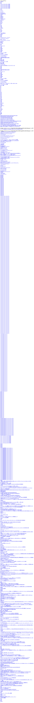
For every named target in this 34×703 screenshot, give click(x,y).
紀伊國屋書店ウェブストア (4, 146)
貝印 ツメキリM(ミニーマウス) (5, 687)
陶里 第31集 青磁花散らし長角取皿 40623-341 (7, 578)
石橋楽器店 (2, 144)
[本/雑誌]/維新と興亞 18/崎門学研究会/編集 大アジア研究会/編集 (11, 509)
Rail (1, 646)
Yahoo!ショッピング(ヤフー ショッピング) (7, 132)
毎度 (1, 58)
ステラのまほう (3, 501)
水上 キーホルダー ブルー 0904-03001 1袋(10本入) (8, 566)
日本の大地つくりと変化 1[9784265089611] (7, 597)
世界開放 (1, 550)
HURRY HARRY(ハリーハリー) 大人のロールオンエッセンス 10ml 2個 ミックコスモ (14, 672)
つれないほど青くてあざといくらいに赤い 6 (7, 555)
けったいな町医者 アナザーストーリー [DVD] (8, 580)
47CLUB (1, 165)
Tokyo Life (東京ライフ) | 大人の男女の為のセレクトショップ (10, 155)
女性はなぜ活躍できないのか (5, 568)
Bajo (1, 692)
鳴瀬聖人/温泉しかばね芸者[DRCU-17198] (7, 585)
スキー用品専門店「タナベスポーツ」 (6, 455)
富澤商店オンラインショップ (5, 171)
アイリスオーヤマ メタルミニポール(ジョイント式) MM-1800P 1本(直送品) (12, 520)
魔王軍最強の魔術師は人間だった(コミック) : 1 (8, 696)
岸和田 (1, 48)
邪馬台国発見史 (3, 491)
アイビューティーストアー (4, 196)
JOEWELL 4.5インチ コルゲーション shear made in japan (9, 123)
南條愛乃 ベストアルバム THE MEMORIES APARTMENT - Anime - (11, 614)
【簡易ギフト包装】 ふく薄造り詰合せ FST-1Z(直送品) (9, 583)
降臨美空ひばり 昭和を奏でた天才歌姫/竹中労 (8, 674)
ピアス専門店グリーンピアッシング (6, 150)
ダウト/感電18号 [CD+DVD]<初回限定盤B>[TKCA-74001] (9, 644)
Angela (1, 607)
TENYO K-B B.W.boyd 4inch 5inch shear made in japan (8, 115)
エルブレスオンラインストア (5, 167)
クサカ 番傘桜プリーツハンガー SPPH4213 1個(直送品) (9, 613)
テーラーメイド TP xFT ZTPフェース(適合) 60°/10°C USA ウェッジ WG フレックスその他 (15, 634)
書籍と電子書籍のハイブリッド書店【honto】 (7, 154)
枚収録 (1, 590)
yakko (1, 27)
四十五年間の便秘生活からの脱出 (6, 540)
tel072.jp (1, 17)
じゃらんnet (2, 143)
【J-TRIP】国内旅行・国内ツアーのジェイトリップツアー (10, 157)
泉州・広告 (2, 59)
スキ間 (1, 630)
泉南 (1, 51)
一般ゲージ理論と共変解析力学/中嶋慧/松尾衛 (8, 609)
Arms (1, 699)
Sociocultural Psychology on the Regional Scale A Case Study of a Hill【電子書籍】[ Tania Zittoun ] (15, 608)
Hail (1, 700)
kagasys (1, 589)
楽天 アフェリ (3, 39)
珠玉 (1, 23)
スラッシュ (2, 529)
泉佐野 (1, 50)
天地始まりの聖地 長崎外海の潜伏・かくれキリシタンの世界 (10, 606)
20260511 (1, 1)
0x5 (0, 110)
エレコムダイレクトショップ (5, 161)
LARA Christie (2, 173)
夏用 (1, 653)
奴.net (1, 21)
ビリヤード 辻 (2, 64)
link (1, 2)
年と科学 (1, 615)
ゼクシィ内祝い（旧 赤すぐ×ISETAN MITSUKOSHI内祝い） (10, 153)
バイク (1, 513)
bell (0, 521)
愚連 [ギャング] (3, 582)
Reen (1, 648)
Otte (1, 698)
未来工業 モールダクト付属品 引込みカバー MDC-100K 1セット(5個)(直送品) (13, 538)
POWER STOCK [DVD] (4, 594)
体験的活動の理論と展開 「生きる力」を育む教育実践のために (10, 681)
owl (0, 29)
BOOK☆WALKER (3, 168)
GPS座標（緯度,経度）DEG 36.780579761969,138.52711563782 (10, 670)
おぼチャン (2, 105)
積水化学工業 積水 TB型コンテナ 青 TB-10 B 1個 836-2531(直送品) (11, 541)
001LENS (1, 176)
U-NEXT (1, 172)
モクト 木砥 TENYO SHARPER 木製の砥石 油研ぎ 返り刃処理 (10, 125)
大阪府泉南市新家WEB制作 (5, 57)
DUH (1, 599)
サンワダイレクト (3, 170)
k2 (0, 24)
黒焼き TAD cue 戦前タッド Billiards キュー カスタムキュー (10, 126)
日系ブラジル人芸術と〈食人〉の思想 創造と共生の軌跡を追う (10, 504)
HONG (1, 701)
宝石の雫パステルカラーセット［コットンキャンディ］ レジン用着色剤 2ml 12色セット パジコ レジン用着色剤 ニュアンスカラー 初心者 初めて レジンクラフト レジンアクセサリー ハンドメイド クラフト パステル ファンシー (16, 574)
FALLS (1, 544)
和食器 (1, 620)
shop (1, 35)
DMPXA (1, 515)
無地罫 (1, 587)
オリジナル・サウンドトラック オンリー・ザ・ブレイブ (9, 530)
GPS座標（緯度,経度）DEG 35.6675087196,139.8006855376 (9, 493)
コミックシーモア (3, 169)
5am (1, 581)
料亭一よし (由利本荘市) (4, 688)
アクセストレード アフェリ (5, 37)
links (1, 66)
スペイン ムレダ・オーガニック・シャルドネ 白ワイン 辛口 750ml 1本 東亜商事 (13, 497)
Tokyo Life (2, 178)
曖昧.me (1, 42)
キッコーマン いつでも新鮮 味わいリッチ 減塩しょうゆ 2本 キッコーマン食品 (13, 561)
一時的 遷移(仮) (3, 33)
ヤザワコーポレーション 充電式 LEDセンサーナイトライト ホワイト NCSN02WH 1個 (14, 527)
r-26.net (1, 14)
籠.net (1, 20)
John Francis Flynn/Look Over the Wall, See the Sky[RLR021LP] (10, 667)
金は (1, 542)
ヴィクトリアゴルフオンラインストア (6, 136)
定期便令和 (2, 600)
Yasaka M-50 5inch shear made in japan (6, 117)
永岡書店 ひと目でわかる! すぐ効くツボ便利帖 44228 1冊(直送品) (11, 685)
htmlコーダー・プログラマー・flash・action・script (8, 83)
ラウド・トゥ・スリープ (4, 528)
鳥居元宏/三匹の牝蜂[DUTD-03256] (6, 611)
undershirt (1, 537)
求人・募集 (2, 62)
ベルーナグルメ (3, 164)
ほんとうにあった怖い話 (4, 618)
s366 (1, 26)
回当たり (1, 616)
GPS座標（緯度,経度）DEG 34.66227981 (7, 652)
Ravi (1, 647)
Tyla (1, 519)
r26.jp (1, 15)
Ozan (1, 695)
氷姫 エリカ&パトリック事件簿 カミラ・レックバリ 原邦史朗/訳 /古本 (12, 675)
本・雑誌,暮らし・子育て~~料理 (5, 483)
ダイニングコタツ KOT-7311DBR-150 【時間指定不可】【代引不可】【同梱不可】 (14, 682)
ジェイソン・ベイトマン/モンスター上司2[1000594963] (9, 617)
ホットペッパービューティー (5, 156)
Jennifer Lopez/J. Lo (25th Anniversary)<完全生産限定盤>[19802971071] (11, 683)
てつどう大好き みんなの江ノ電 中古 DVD (7, 562)
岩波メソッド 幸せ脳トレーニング (6, 559)
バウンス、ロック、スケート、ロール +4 (7, 661)
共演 (1, 569)
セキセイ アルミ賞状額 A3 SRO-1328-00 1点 (7, 684)
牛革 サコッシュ (3, 512)
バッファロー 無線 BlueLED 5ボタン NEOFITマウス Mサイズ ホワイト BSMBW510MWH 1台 (15, 603)
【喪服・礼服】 (15, 481)
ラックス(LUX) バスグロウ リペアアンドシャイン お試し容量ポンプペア (12, 641)
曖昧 (1, 113)
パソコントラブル (3, 56)
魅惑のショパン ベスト (4, 673)
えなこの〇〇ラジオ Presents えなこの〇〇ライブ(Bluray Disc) (10, 496)
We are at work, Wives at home (5, 556)
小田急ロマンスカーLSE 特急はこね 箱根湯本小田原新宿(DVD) (10, 593)
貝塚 (1, 49)
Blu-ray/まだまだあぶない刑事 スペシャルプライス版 (9, 659)
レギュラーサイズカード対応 (5, 4)
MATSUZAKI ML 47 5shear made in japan (6, 116)
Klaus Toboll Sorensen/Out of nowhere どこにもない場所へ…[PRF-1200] (11, 502)
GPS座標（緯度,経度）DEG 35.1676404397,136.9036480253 (9, 639)
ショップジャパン (3, 174)
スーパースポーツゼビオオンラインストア (7, 135)
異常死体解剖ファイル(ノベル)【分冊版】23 (7, 598)
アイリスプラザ (3, 134)
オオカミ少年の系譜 (3, 551)
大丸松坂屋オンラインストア (5, 152)
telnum (1, 104)
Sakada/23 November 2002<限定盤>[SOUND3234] (8, 689)
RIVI (1, 656)
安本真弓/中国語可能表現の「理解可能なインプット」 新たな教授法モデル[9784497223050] (15, 671)
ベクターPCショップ (3, 151)
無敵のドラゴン (3, 612)
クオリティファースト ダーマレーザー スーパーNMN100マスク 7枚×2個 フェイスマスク (15, 657)
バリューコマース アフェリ (5, 40)
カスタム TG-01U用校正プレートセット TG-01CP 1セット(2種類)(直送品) (12, 570)
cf (0, 32)
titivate (1, 443)
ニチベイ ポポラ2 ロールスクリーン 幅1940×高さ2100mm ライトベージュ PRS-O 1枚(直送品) (15, 645)
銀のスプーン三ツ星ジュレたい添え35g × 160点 (8, 643)
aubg (1, 109)
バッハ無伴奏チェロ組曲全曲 (5, 536)
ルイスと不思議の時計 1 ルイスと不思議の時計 (8, 677)
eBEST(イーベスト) (3, 148)
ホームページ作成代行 (4, 54)
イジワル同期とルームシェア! (5, 543)
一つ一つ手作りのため (4, 514)
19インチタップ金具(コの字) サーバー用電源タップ (8, 516)
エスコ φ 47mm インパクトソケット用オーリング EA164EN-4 (10, 577)
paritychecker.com (3, 13)
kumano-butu (2, 552)
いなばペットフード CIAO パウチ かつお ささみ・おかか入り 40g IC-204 (12, 534)
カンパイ (1, 563)
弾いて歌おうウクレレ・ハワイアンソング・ (7, 572)
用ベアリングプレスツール (4, 539)
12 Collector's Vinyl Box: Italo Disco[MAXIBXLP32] (8, 492)
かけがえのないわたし (4, 482)
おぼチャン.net (2, 18)
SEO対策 (1, 53)
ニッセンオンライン (3, 138)
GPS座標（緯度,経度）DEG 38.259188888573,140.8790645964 (10, 636)
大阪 (1, 46)
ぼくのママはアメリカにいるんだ (6, 678)
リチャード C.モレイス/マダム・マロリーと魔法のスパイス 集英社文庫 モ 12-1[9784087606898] (16, 586)
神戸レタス (2, 394)
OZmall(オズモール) (3, 147)
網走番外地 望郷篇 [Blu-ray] (5, 665)
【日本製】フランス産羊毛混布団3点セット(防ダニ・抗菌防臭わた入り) (12, 655)
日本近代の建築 (3, 588)
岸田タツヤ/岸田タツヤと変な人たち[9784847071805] (9, 660)
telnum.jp (1, 16)
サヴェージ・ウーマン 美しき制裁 (6, 693)
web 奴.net (2, 19)
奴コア (1, 22)
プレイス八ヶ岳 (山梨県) (4, 517)
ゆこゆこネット (3, 145)
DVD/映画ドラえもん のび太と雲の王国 (7, 560)
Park (1, 686)
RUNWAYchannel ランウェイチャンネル (7, 418)
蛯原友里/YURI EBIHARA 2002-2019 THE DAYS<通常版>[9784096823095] (12, 584)
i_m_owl (1, 43)
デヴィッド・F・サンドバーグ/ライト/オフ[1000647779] (9, 619)
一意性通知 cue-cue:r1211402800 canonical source (8, 131)
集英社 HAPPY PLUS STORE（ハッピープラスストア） (9, 162)
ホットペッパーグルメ (4, 149)
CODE (1, 518)
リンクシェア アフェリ (4, 38)
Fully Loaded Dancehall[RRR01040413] (6, 662)
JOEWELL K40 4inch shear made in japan (6, 122)
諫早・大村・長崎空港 (4, 610)
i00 (0, 107)
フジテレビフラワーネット (4, 163)
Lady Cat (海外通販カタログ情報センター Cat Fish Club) (9, 140)
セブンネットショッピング (4, 137)
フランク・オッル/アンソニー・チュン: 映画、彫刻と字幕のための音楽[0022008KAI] (14, 658)
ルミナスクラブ (3, 166)
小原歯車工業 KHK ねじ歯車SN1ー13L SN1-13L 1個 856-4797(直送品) (11, 484)
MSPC (1, 480)
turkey (1, 30)
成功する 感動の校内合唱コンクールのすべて (7, 503)
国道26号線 (2, 60)
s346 (1, 25)
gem (1, 28)
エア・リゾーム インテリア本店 (5, 441)
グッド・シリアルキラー (4, 579)
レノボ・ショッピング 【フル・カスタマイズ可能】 (9, 139)
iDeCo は (1, 676)
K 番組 (1, 691)
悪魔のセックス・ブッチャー (5, 666)
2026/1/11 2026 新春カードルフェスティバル (7, 65)
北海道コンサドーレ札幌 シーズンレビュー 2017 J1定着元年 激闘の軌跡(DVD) (13, 533)
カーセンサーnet (3, 142)
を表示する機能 (3, 697)
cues (1, 108)
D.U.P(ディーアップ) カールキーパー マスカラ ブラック (9, 690)
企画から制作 (2, 640)
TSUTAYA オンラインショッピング (6, 133)
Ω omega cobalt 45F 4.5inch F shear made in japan (8, 124)
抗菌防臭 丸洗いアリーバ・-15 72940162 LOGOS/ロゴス (9, 498)
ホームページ (2, 45)
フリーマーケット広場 (4, 61)
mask (1, 31)
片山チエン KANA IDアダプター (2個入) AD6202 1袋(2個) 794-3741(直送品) (12, 642)
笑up (1, 112)
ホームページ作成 (3, 52)
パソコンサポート (3, 55)
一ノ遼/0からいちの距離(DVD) (5, 494)
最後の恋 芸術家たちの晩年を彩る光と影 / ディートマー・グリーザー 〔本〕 (13, 549)
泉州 (1, 47)
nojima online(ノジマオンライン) (5, 141)
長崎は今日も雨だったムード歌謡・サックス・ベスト (9, 535)
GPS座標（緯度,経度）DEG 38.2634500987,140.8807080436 (9, 495)
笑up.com (1, 41)
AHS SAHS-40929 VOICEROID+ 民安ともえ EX (8, 596)
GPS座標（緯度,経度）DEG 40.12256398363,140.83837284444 (10, 654)
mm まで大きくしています (4, 571)
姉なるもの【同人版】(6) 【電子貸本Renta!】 (7, 635)
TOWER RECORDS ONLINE (5, 158)
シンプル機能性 (3, 567)
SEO (1, 70)
